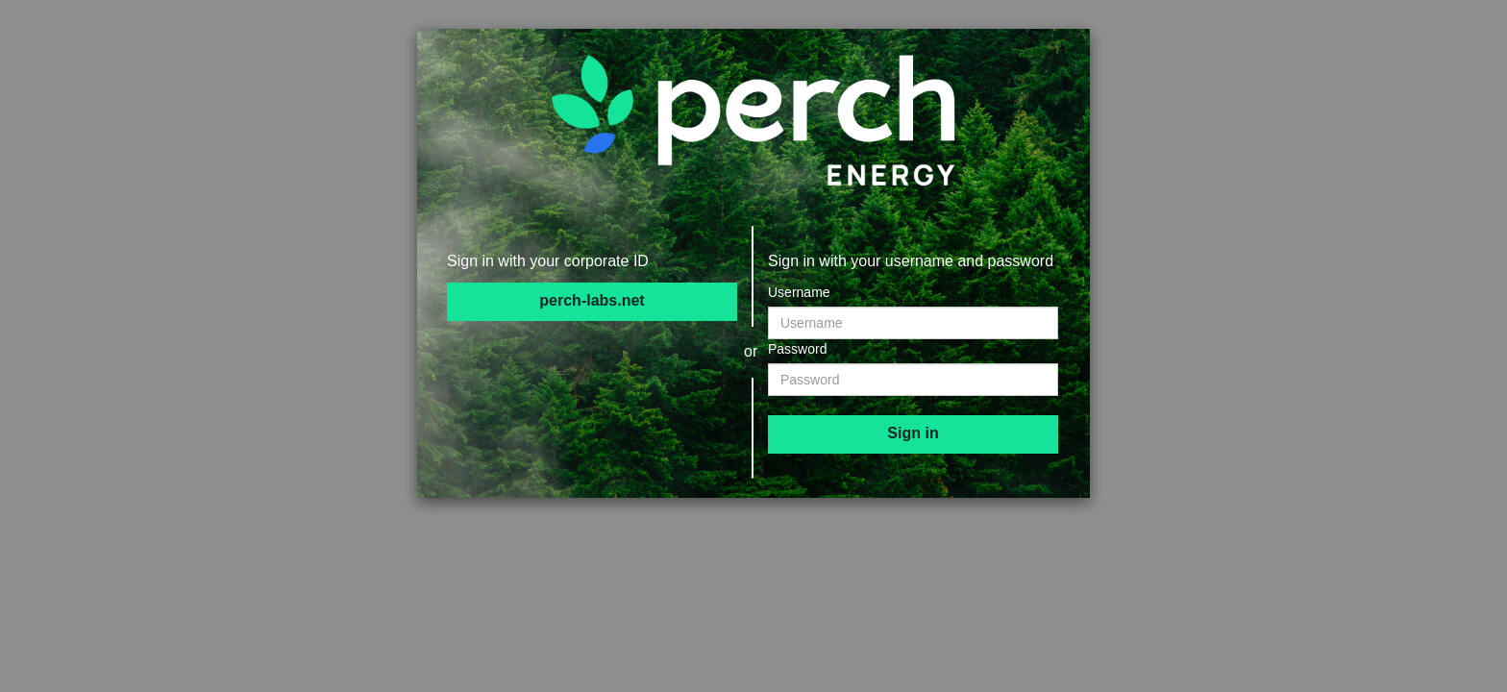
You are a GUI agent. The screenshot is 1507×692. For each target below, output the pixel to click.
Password (797, 349)
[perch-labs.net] (592, 302)
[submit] (913, 434)
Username (799, 292)
